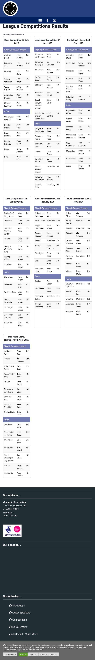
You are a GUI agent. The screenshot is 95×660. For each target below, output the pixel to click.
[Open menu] (40, 20)
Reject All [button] (33, 654)
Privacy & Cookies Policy (48, 654)
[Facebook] (47, 20)
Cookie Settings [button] (10, 654)
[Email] (54, 20)
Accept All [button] (23, 654)
